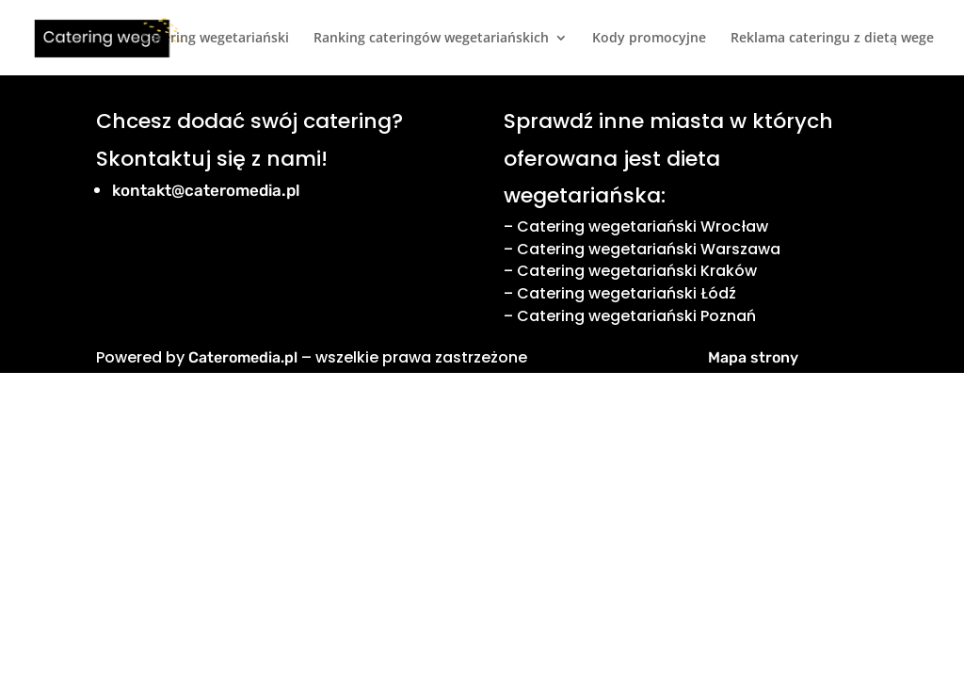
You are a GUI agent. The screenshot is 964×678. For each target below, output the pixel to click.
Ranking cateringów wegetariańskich (431, 38)
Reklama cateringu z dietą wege (832, 38)
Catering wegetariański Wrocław (642, 226)
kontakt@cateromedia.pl (206, 190)
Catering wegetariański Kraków (637, 271)
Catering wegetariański (215, 38)
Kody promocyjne (649, 38)
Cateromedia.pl (242, 357)
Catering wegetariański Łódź (626, 293)
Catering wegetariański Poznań (636, 316)
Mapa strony (753, 357)
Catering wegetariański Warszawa (648, 249)
